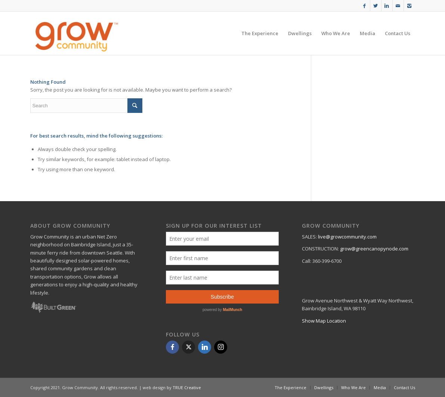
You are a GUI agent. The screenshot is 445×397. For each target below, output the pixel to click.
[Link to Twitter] (375, 5)
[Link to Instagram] (409, 5)
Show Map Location (324, 320)
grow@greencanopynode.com (374, 248)
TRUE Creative (187, 387)
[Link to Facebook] (364, 5)
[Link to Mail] (398, 5)
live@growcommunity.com (347, 236)
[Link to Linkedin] (386, 5)
